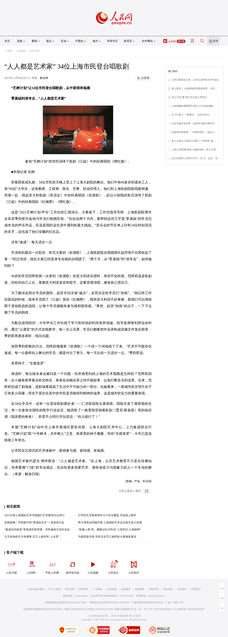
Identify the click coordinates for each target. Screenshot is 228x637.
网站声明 (154, 589)
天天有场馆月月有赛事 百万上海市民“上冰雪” (31, 536)
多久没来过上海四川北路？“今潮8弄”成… (193, 141)
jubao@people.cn (156, 596)
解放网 (44, 77)
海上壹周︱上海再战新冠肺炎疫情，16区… (194, 88)
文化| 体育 (34, 51)
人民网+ (32, 566)
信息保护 (182, 589)
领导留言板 (72, 566)
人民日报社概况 (35, 589)
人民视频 (93, 566)
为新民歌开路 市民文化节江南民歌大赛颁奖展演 (107, 536)
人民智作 (134, 566)
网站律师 (168, 589)
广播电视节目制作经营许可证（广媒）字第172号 (157, 602)
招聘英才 (83, 589)
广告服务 (98, 589)
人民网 (8, 51)
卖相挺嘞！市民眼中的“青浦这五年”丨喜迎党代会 (34, 522)
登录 (215, 41)
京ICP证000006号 (163, 609)
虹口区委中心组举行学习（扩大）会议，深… (196, 158)
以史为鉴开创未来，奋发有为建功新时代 (193, 123)
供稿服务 (126, 589)
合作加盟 (112, 589)
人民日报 (11, 566)
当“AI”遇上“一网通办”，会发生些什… (191, 114)
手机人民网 (52, 566)
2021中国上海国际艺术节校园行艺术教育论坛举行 (34, 515)
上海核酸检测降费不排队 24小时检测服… (193, 106)
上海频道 (20, 51)
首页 (7, 41)
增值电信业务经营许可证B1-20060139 (109, 602)
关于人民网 (55, 589)
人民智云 (113, 566)
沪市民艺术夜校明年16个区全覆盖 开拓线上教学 (107, 515)
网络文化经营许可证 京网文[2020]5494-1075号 (89, 609)
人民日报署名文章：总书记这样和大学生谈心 (195, 80)
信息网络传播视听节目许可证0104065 (43, 609)
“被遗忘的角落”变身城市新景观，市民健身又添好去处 (37, 529)
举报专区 (112, 41)
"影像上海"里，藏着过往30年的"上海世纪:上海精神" (109, 529)
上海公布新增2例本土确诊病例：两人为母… (194, 149)
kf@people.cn (82, 596)
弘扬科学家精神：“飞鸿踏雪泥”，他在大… (194, 132)
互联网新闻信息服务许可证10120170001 (66, 602)
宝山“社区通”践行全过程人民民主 (189, 97)
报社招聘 (70, 589)
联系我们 (196, 589)
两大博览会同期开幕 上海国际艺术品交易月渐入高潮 (110, 522)
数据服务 (140, 589)
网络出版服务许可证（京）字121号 (133, 609)
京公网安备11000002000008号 (189, 609)
